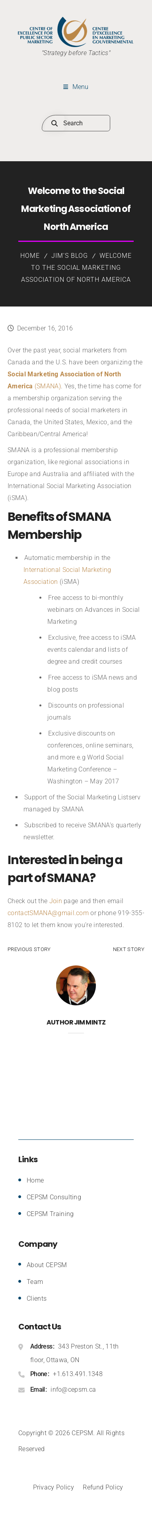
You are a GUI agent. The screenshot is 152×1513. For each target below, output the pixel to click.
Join (55, 901)
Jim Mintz (90, 1022)
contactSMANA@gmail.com (48, 913)
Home (30, 255)
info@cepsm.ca (73, 1389)
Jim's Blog (69, 255)
